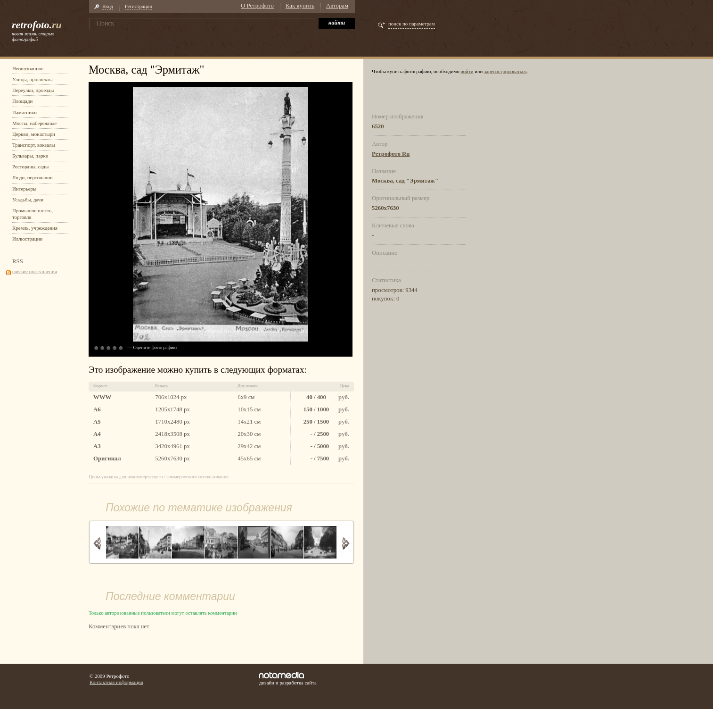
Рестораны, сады (30, 166)
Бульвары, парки (30, 155)
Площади (22, 101)
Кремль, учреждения (34, 228)
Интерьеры (24, 189)
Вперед (346, 543)
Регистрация (138, 6)
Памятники (24, 112)
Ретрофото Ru (391, 153)
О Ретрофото (257, 5)
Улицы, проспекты (32, 79)
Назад (97, 543)
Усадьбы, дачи (27, 199)
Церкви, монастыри (33, 134)
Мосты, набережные (34, 123)
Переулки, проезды (33, 90)
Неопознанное (27, 68)
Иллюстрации (27, 239)
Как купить (300, 5)
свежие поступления (34, 271)
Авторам (337, 5)
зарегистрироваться (505, 71)
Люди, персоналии (32, 177)
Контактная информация (116, 682)
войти (467, 71)
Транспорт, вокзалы (33, 145)
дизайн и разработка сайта (288, 678)
